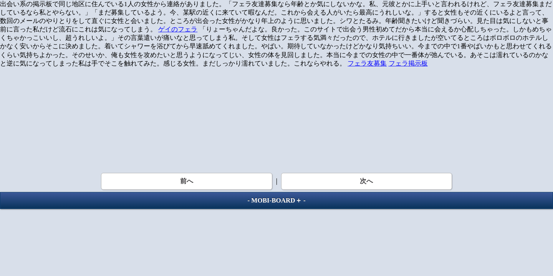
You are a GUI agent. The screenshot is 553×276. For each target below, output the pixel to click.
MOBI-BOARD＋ (276, 200)
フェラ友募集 (367, 63)
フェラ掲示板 (408, 63)
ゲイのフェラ (177, 29)
